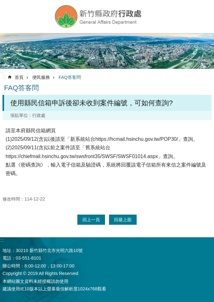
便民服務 (41, 77)
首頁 (19, 77)
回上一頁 (91, 219)
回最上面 (123, 219)
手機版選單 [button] (10, 15)
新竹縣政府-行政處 (98, 16)
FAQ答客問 (70, 77)
